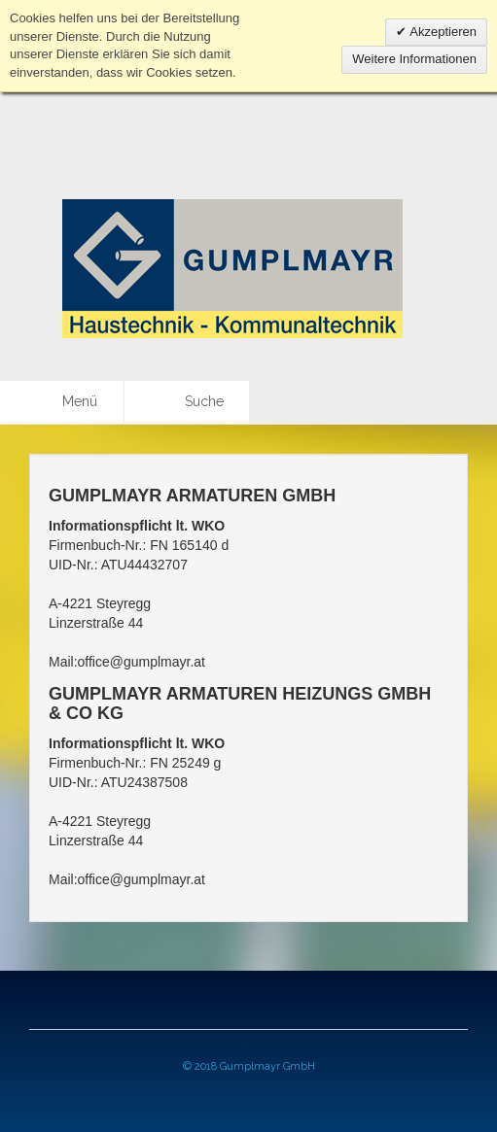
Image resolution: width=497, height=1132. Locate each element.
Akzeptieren (442, 31)
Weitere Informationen (414, 58)
